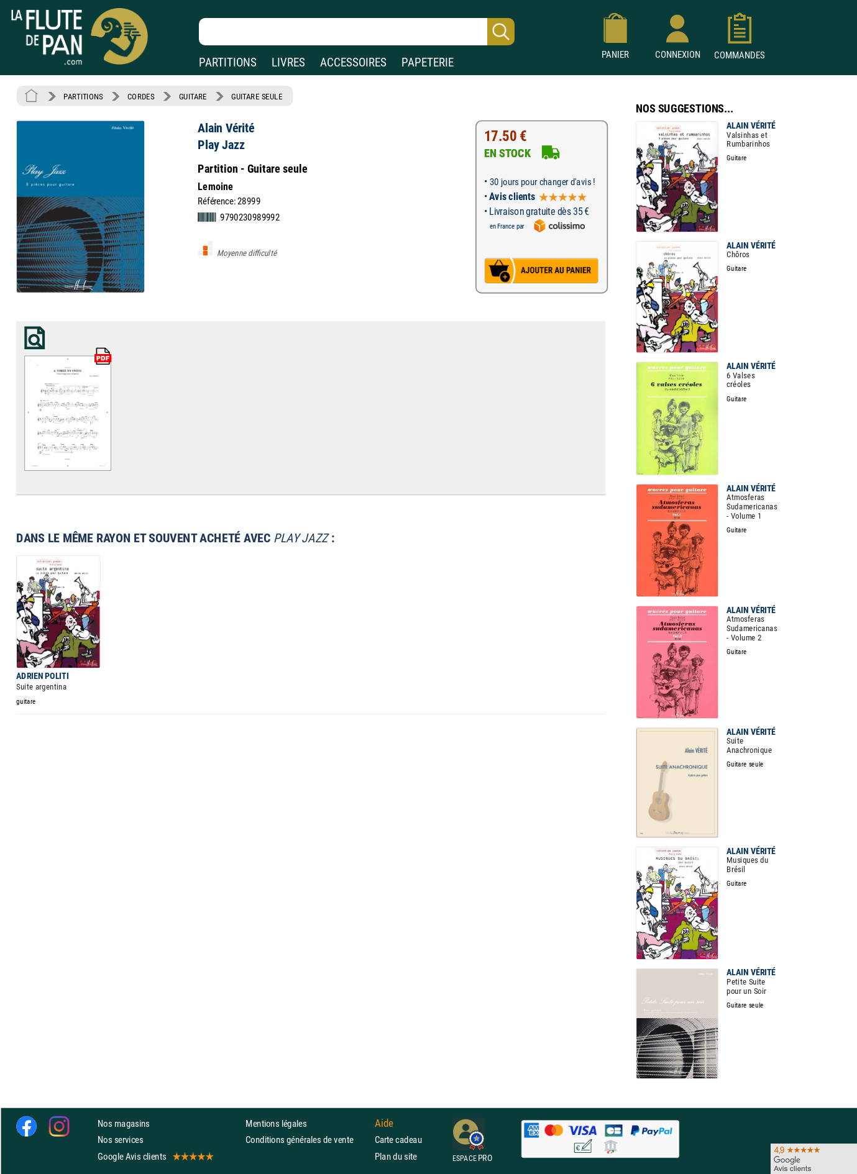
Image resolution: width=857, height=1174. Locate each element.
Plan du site (396, 1155)
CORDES (140, 96)
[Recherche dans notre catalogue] (357, 31)
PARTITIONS (228, 62)
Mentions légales (275, 1123)
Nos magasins (124, 1123)
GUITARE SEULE (256, 96)
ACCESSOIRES (353, 62)
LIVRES (288, 62)
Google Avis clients (155, 1155)
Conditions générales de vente (307, 1139)
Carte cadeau (398, 1139)
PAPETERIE (427, 62)
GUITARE (193, 96)
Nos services (120, 1139)
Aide (384, 1123)
